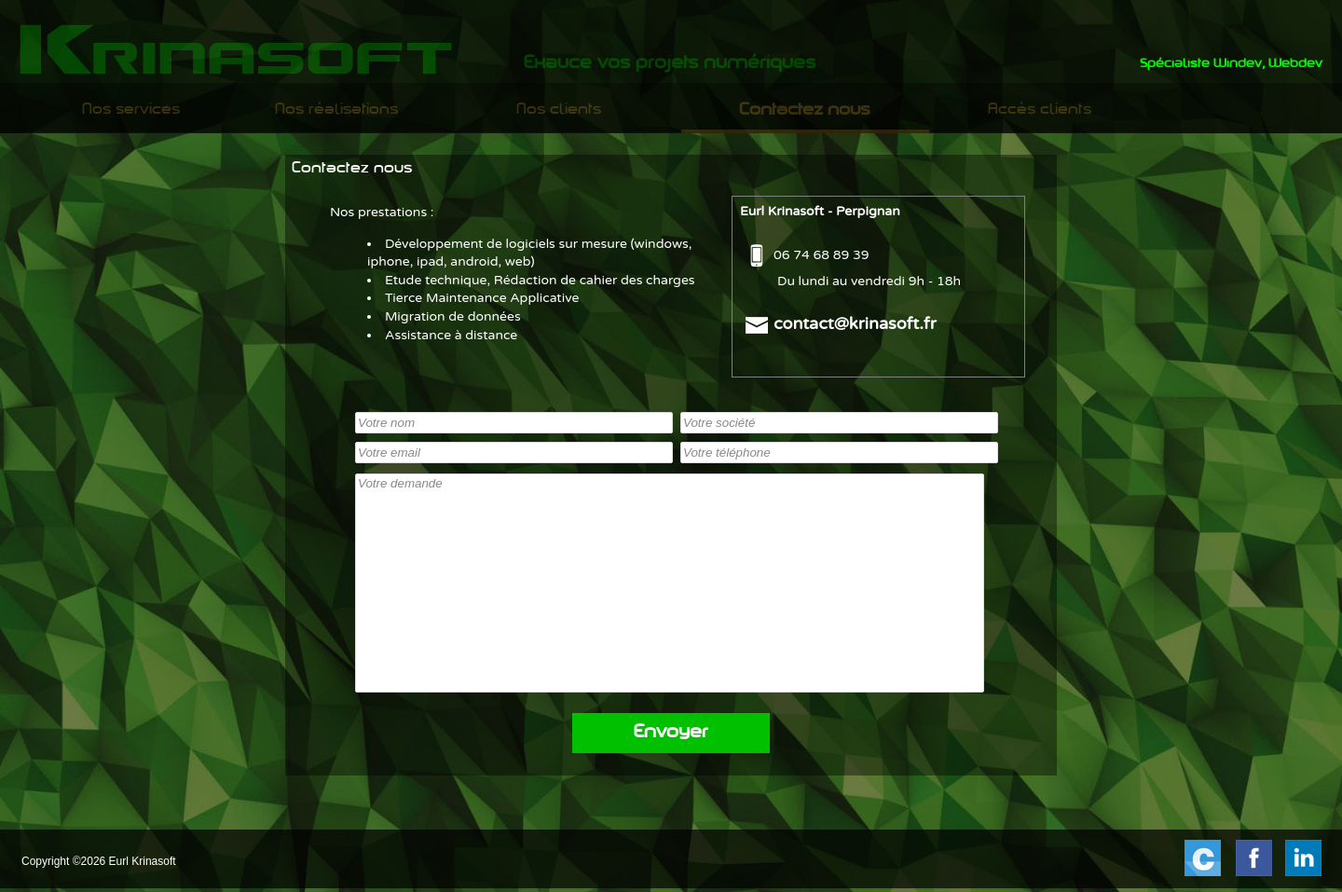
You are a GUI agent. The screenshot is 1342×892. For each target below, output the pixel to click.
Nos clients (558, 110)
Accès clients (1039, 110)
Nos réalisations (336, 110)
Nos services (131, 110)
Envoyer (671, 733)
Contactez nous (804, 110)
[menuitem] (130, 110)
